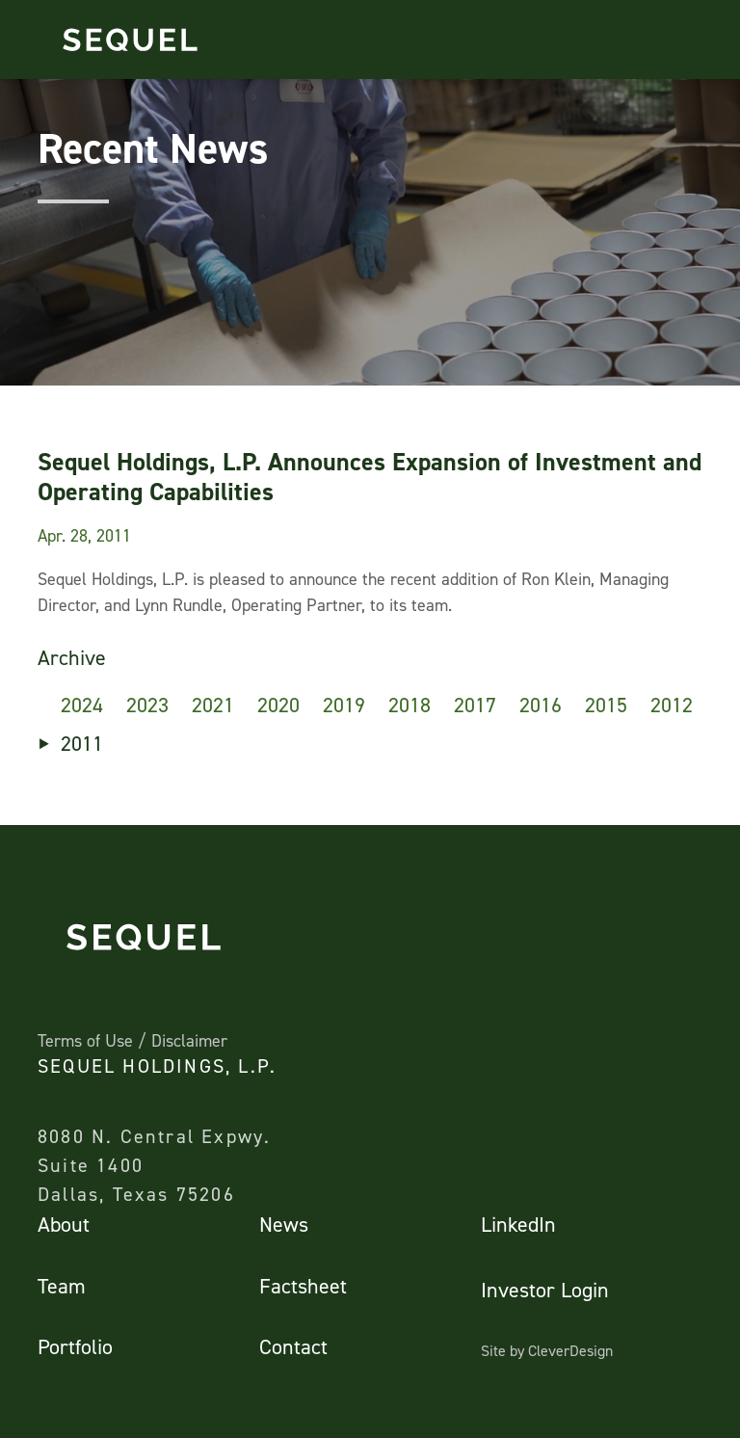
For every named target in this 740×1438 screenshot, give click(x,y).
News (283, 1224)
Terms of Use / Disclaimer (132, 1040)
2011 (82, 744)
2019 (344, 705)
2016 (540, 705)
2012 (671, 705)
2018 (409, 705)
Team (62, 1286)
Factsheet (303, 1286)
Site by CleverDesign (547, 1351)
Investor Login (545, 1290)
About (64, 1224)
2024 (82, 705)
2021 (213, 705)
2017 (475, 705)
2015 (606, 705)
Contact (293, 1347)
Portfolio (75, 1347)
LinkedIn (518, 1224)
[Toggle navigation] (697, 39)
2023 (147, 705)
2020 (278, 705)
